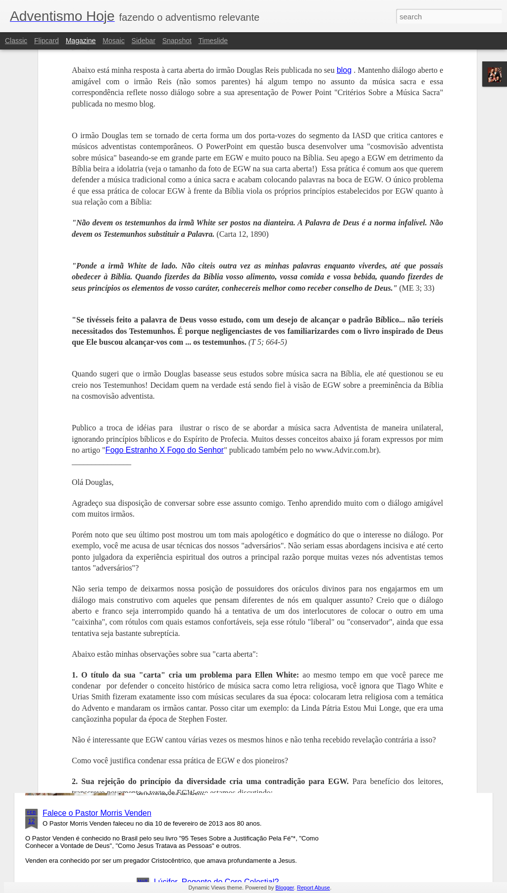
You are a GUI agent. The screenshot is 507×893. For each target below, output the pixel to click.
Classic (16, 41)
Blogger (284, 888)
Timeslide (213, 41)
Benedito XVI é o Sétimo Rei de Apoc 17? (227, 700)
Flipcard (46, 41)
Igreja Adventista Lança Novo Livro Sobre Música (240, 588)
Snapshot (177, 41)
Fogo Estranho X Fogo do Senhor (164, 297)
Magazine (81, 41)
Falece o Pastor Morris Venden (97, 813)
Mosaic (113, 41)
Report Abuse (313, 888)
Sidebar (143, 41)
